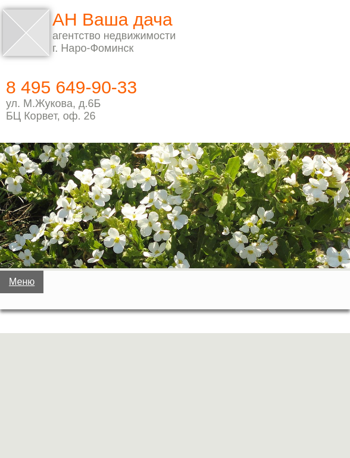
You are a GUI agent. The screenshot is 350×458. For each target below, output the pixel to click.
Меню (22, 282)
